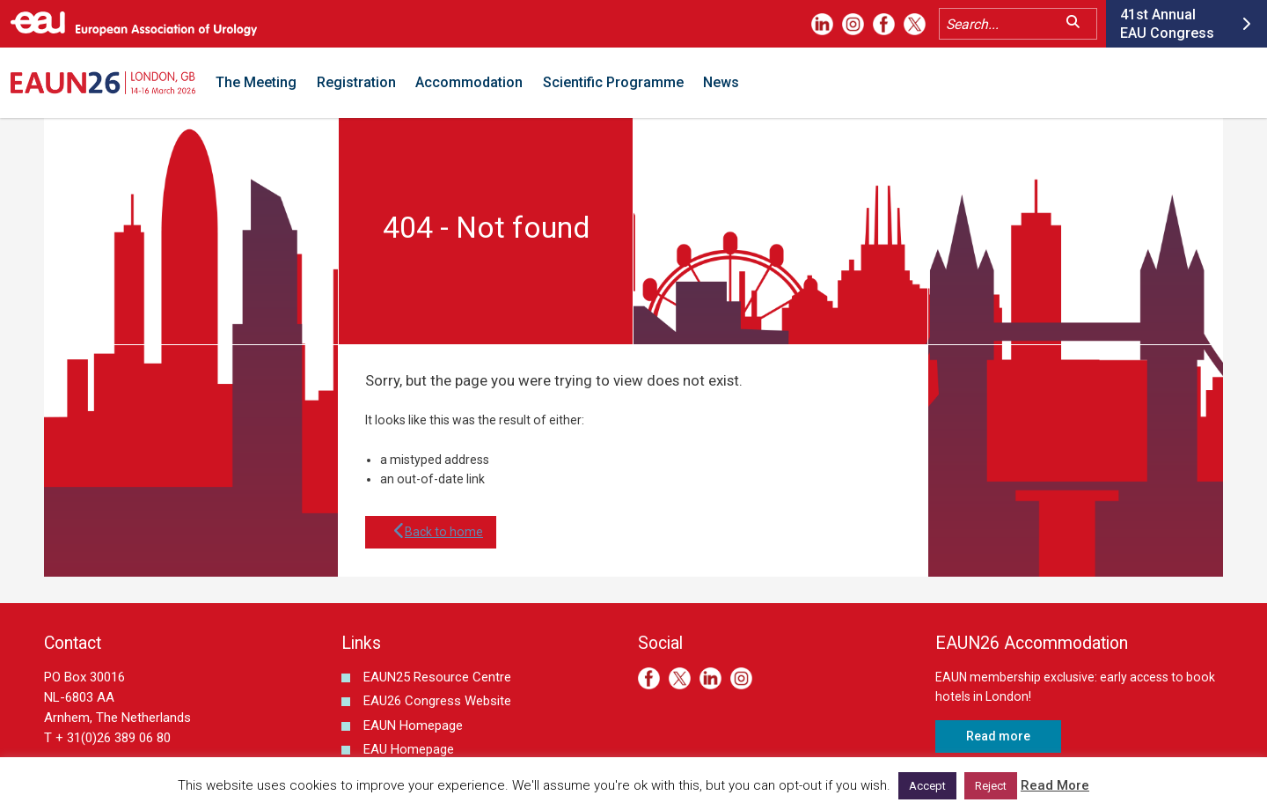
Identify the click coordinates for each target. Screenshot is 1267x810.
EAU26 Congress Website (437, 701)
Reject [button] (991, 785)
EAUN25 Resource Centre (437, 677)
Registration (356, 82)
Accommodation (469, 82)
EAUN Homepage (413, 725)
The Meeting (256, 82)
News (721, 82)
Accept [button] (927, 785)
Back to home (430, 532)
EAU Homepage (408, 749)
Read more (998, 736)
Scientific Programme (613, 82)
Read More (1055, 785)
